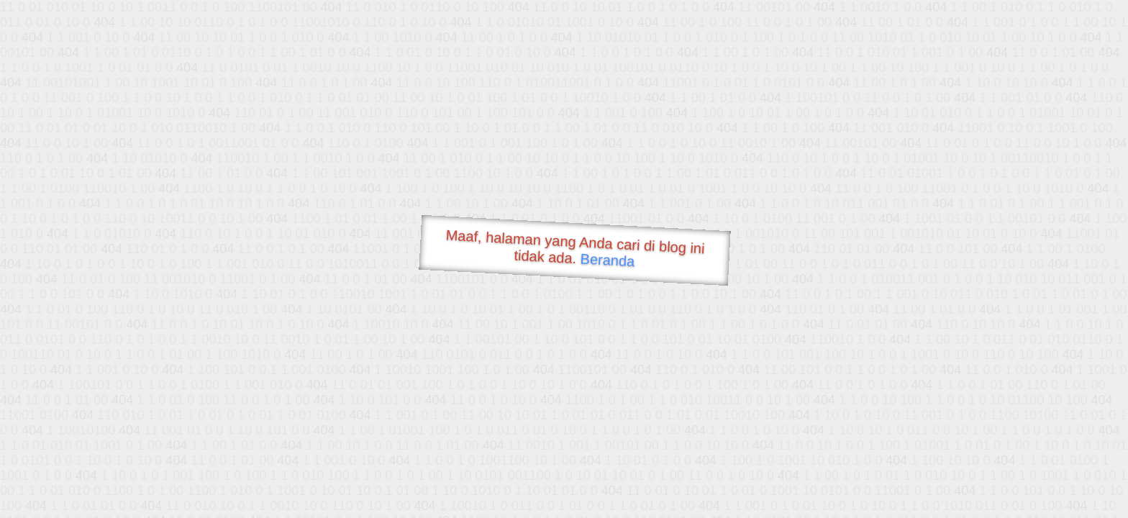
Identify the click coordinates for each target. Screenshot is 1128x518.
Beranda (607, 259)
